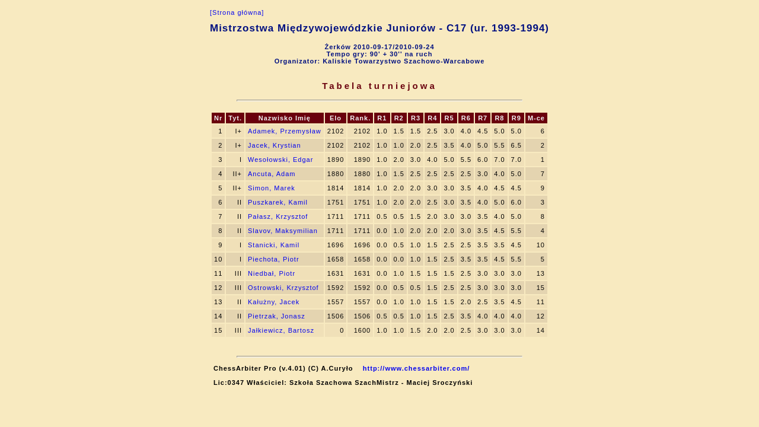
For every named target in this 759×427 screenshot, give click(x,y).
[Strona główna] (237, 12)
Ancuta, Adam (272, 173)
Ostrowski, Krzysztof (283, 287)
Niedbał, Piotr (271, 273)
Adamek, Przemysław (284, 131)
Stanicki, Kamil (273, 244)
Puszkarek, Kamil (278, 202)
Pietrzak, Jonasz (276, 316)
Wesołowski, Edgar (280, 159)
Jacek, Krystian (274, 145)
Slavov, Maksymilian (283, 230)
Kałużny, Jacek (273, 301)
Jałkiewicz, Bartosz (281, 330)
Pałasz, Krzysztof (278, 216)
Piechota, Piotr (273, 259)
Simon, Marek (271, 188)
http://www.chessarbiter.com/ (416, 368)
